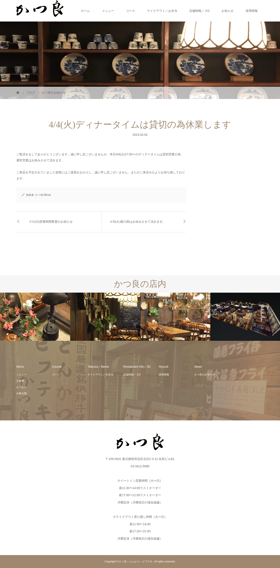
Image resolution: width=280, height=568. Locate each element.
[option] (35, 317)
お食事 (20, 380)
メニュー (108, 10)
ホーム (85, 10)
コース (130, 10)
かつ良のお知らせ (204, 374)
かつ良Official (43, 194)
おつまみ (21, 387)
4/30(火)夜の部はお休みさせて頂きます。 (138, 221)
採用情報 (252, 10)
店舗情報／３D (199, 10)
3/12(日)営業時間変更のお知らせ (51, 221)
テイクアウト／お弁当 (162, 10)
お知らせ (228, 10)
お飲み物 (21, 393)
